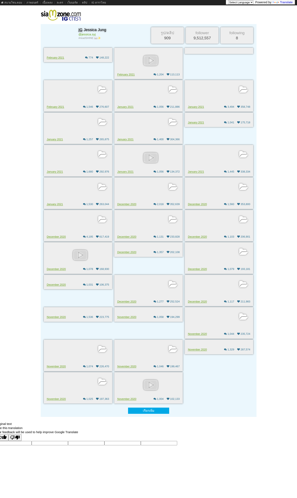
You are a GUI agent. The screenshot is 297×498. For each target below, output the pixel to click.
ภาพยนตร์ (32, 2)
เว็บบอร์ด (72, 2)
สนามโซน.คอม (11, 2)
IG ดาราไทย (98, 2)
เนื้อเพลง (47, 2)
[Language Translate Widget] (240, 2)
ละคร (60, 2)
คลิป (84, 2)
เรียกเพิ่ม (148, 410)
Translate (282, 2)
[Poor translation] (15, 437)
